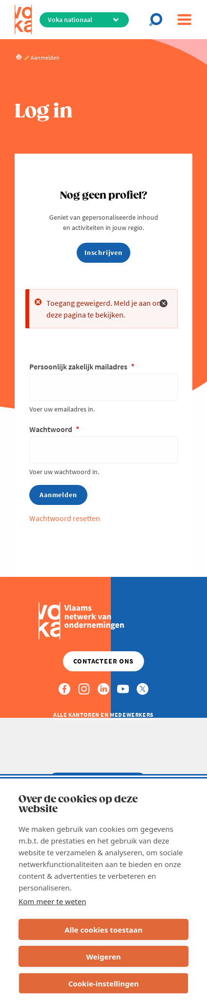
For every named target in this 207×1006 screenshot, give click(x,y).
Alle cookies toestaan (103, 930)
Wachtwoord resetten (64, 518)
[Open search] (158, 19)
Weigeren (103, 956)
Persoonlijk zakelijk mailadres (79, 366)
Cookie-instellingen (103, 983)
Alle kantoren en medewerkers (103, 714)
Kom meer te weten (52, 901)
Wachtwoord (51, 429)
